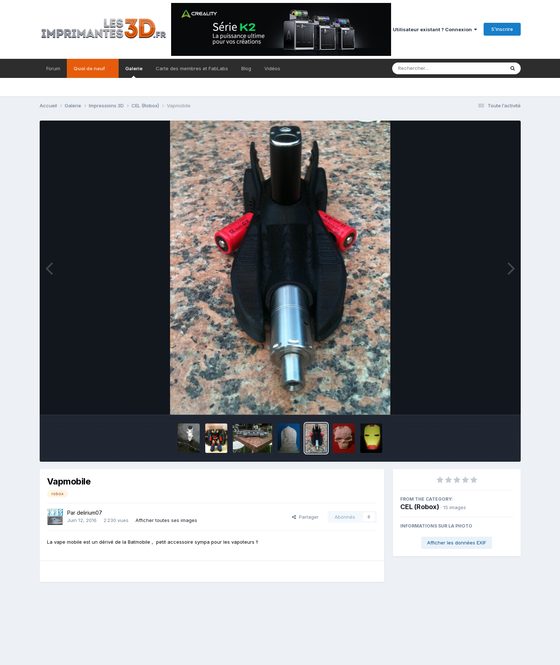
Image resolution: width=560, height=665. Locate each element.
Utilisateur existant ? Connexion (435, 29)
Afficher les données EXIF (456, 543)
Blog (246, 68)
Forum (53, 68)
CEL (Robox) (419, 507)
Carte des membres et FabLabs (192, 68)
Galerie (133, 71)
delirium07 (89, 513)
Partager (305, 517)
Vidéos (272, 68)
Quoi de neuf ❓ (92, 68)
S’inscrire (502, 29)
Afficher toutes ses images (166, 520)
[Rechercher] (427, 68)
